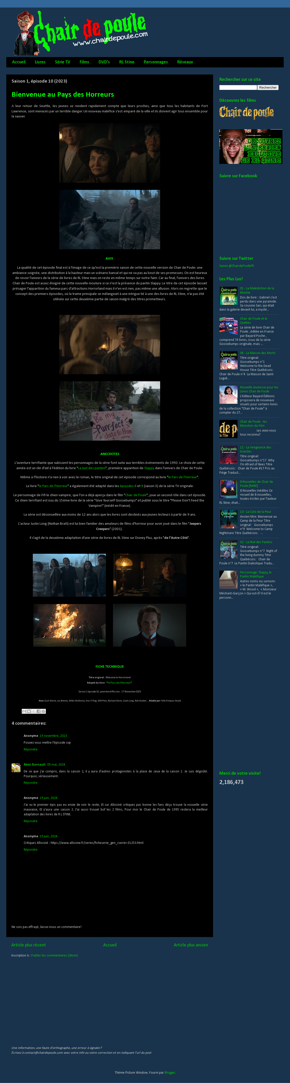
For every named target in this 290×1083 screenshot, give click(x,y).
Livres (40, 62)
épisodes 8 (128, 486)
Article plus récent (28, 945)
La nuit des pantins (91, 468)
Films (84, 62)
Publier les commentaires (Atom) (54, 955)
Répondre (31, 749)
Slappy (149, 468)
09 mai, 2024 (56, 764)
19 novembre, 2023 (53, 736)
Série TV (62, 62)
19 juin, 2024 (48, 798)
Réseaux (185, 62)
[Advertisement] (239, 685)
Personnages (156, 62)
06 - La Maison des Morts (258, 353)
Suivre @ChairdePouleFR (236, 266)
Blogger (170, 1072)
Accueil (18, 62)
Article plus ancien (191, 945)
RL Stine (126, 62)
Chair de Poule (136, 495)
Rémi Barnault (35, 764)
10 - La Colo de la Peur (255, 512)
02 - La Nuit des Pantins (256, 542)
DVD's (104, 62)
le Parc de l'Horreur (182, 477)
